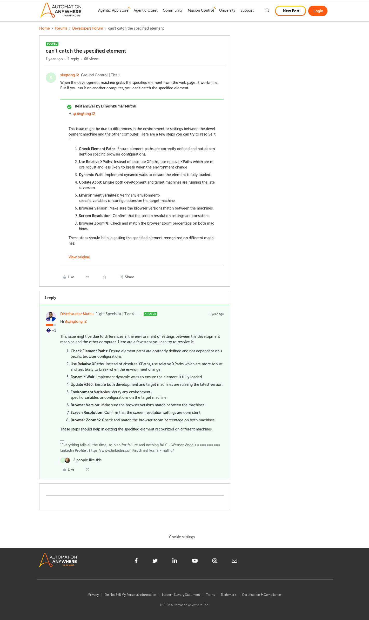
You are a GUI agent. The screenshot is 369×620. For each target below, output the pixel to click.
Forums (61, 28)
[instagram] (214, 561)
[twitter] (155, 561)
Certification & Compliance (261, 595)
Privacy (93, 595)
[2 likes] (81, 460)
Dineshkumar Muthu (76, 314)
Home (44, 28)
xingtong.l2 (69, 75)
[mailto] (234, 561)
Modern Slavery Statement (181, 595)
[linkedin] (174, 561)
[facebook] (136, 561)
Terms (210, 595)
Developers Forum (87, 28)
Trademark (228, 595)
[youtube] (195, 561)
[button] (290, 11)
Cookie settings (182, 537)
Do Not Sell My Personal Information (130, 595)
